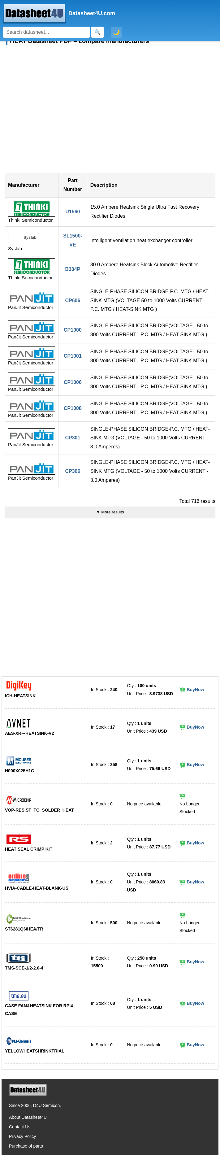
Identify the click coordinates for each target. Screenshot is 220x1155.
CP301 (72, 437)
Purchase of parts (26, 1146)
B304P (72, 269)
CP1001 (73, 356)
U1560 (72, 211)
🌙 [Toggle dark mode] (116, 32)
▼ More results (110, 512)
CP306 (72, 471)
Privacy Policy (22, 1136)
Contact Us (19, 1126)
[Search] (46, 32)
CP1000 (73, 330)
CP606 (72, 300)
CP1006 (73, 382)
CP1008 (73, 408)
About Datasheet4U (28, 1117)
